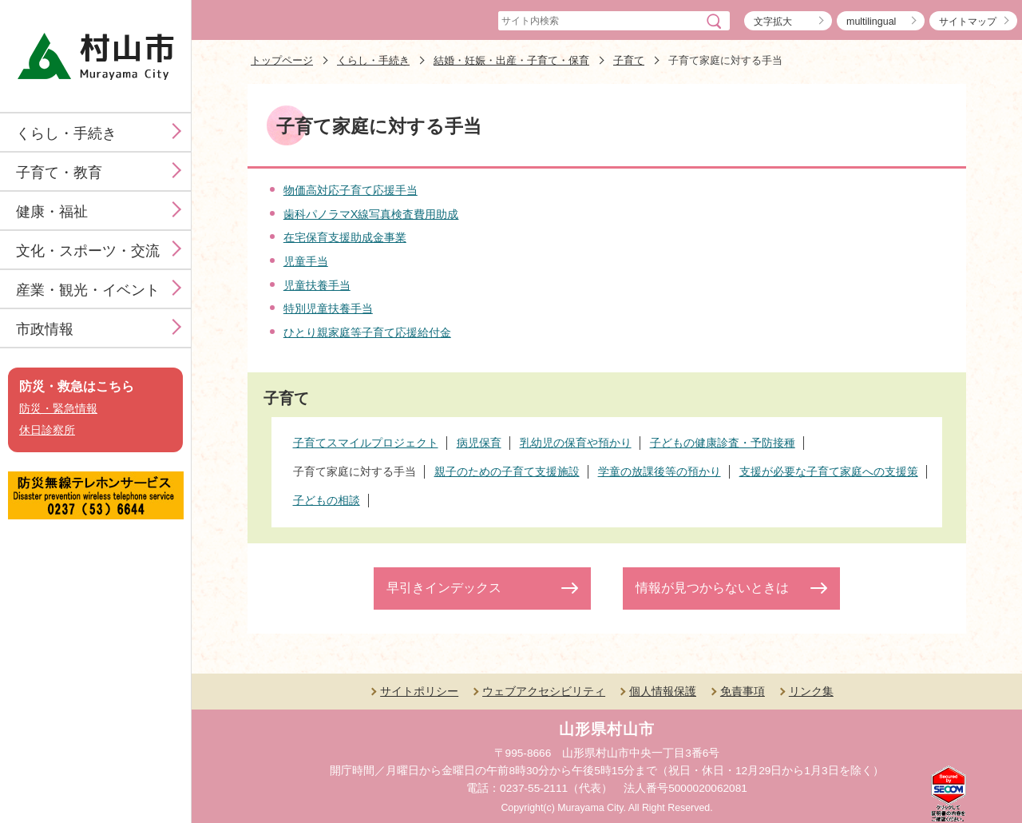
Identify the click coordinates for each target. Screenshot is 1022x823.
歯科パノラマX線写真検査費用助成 (371, 214)
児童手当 (305, 261)
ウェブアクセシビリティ (543, 691)
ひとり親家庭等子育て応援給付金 (367, 332)
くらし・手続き (66, 133)
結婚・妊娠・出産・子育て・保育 (511, 60)
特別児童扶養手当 (328, 308)
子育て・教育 (59, 173)
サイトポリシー (419, 691)
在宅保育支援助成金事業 (344, 237)
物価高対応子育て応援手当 (350, 190)
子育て (628, 60)
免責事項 (742, 691)
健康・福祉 (52, 212)
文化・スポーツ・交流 (88, 251)
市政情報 (44, 329)
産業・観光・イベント (88, 290)
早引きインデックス (443, 587)
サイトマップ (967, 21)
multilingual (871, 21)
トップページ (282, 60)
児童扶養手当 (317, 285)
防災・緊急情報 (58, 409)
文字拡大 (773, 21)
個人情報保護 (662, 691)
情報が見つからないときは (712, 587)
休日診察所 (47, 430)
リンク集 (811, 691)
